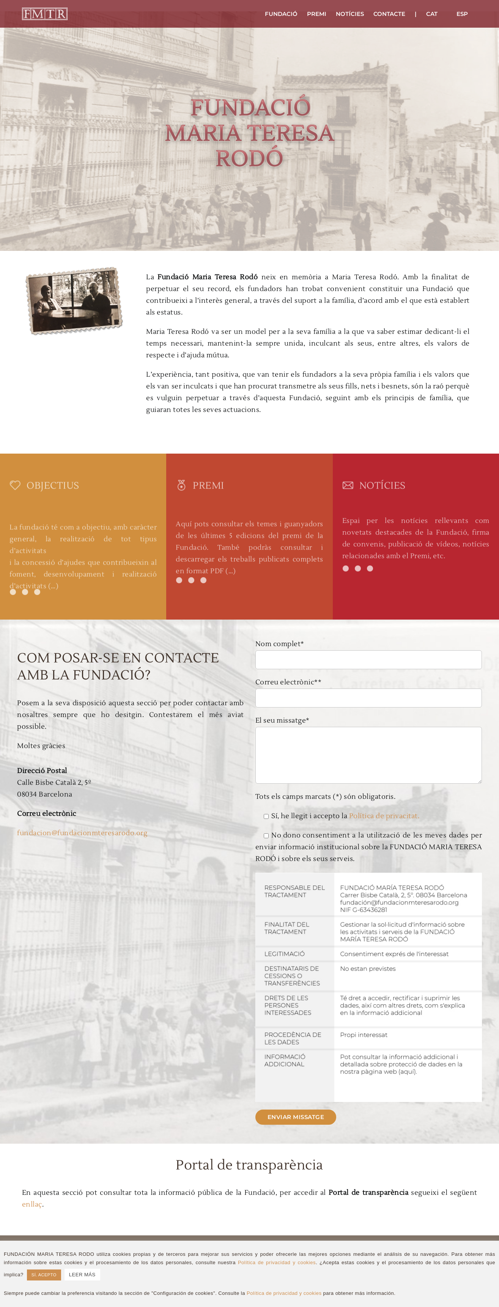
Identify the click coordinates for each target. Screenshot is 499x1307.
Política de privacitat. (384, 816)
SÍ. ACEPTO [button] (44, 1275)
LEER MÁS (82, 1274)
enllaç (32, 1204)
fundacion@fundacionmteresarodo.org (82, 833)
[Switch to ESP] (462, 14)
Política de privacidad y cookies (277, 1262)
